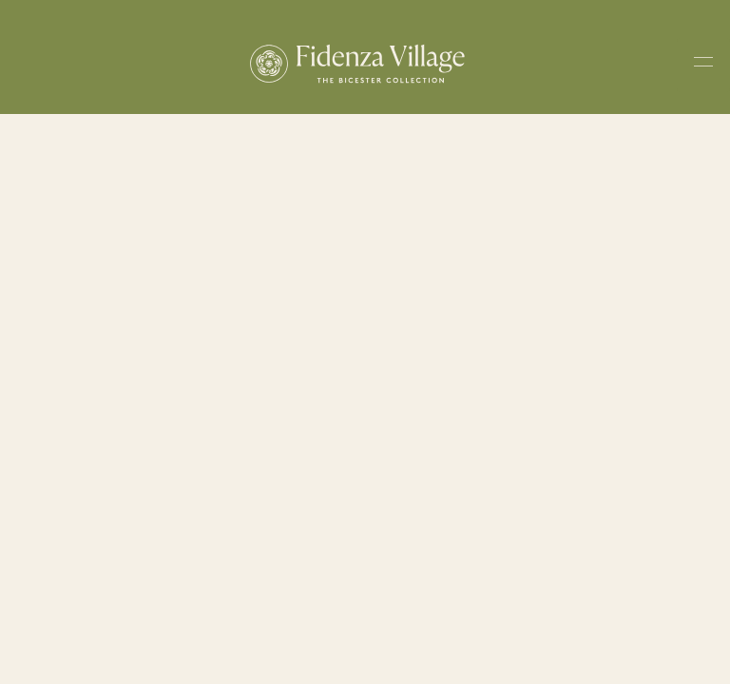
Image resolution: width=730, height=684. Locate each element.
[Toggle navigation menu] (703, 65)
